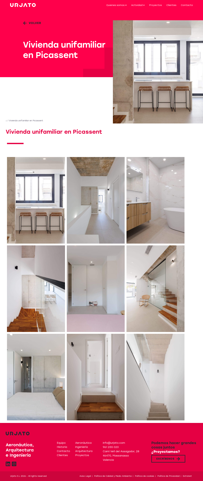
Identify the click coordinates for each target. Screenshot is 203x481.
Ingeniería (81, 446)
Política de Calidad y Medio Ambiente (113, 476)
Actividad (138, 5)
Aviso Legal (85, 476)
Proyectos (155, 5)
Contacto (187, 5)
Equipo (61, 442)
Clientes (171, 5)
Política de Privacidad (168, 476)
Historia (62, 446)
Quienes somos (116, 5)
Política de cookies (144, 476)
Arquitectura (83, 451)
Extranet (187, 476)
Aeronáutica (83, 442)
